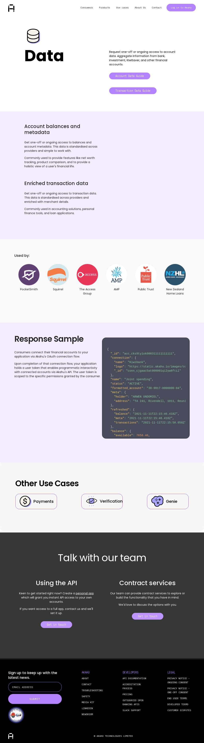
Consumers (86, 7)
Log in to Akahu (181, 7)
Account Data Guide (129, 76)
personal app (85, 596)
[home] (11, 8)
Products (104, 7)
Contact (157, 7)
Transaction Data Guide (132, 91)
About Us (140, 7)
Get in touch (56, 628)
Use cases (122, 7)
